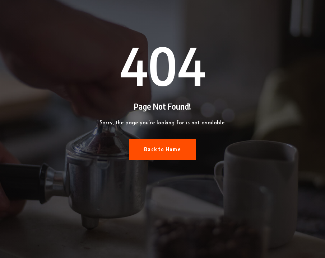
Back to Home (162, 149)
